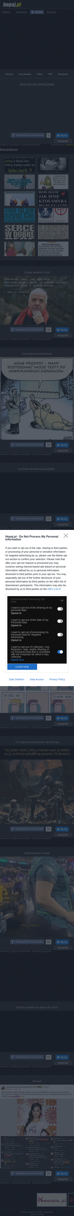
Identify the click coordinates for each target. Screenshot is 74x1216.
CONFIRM (22, 667)
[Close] (67, 536)
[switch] (60, 609)
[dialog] (37, 608)
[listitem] (37, 600)
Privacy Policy (57, 679)
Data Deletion (16, 679)
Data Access (37, 679)
